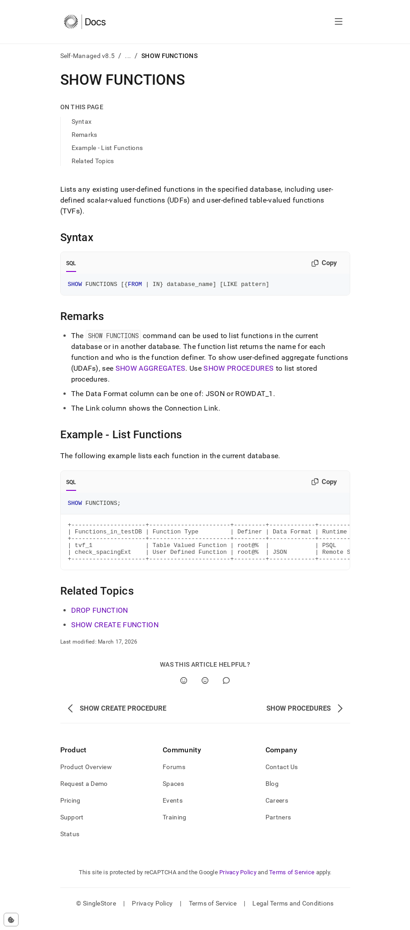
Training (174, 828)
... (128, 55)
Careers (276, 811)
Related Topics (93, 161)
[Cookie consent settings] (11, 919)
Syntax (82, 121)
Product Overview (86, 777)
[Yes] (183, 691)
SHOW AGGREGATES (151, 369)
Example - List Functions (107, 147)
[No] (205, 691)
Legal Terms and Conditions (292, 914)
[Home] (85, 22)
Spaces (173, 794)
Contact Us (281, 777)
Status (70, 844)
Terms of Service (291, 883)
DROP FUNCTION (99, 621)
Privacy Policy (237, 883)
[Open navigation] (338, 22)
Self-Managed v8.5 (87, 55)
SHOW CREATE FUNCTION (115, 635)
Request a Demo (84, 794)
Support (72, 828)
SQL (71, 263)
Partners (278, 828)
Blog (272, 794)
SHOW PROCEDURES (238, 369)
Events (173, 811)
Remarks (84, 134)
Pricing (70, 811)
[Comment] (226, 691)
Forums (174, 777)
